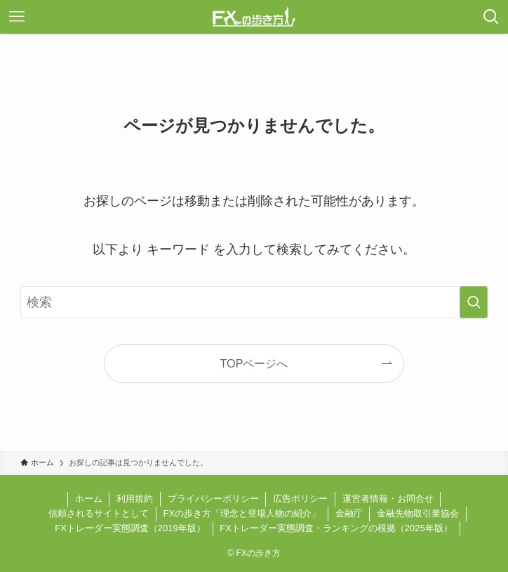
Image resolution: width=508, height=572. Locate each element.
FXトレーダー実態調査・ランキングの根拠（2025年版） (336, 528)
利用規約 (134, 498)
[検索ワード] (254, 302)
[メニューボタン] (17, 17)
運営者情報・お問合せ (388, 498)
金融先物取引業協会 (418, 513)
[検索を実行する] (474, 302)
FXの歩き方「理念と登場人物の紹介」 (242, 513)
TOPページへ (254, 363)
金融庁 (349, 513)
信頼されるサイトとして (98, 513)
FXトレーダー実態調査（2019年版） (130, 528)
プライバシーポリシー (213, 498)
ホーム (88, 498)
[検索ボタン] (491, 17)
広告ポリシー (300, 498)
